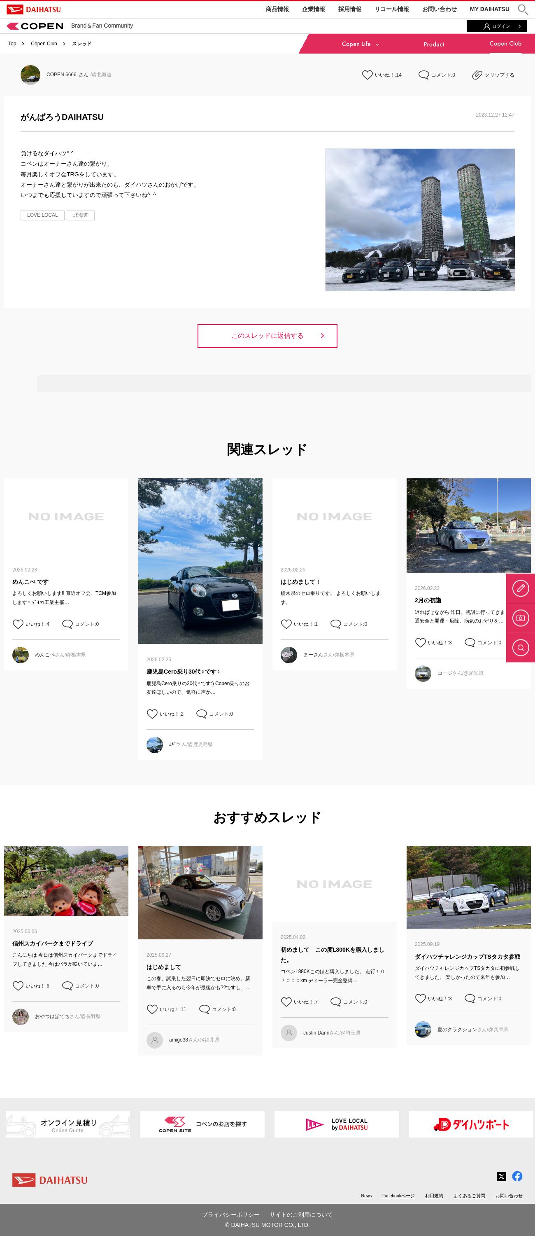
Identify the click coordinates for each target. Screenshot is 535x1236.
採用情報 (349, 9)
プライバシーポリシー (231, 1214)
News (366, 1195)
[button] (523, 9)
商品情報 (277, 9)
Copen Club (44, 44)
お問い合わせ (439, 9)
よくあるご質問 (469, 1195)
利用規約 (434, 1195)
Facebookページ (398, 1195)
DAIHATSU (33, 9)
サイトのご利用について (301, 1214)
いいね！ (385, 75)
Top (12, 44)
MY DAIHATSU (489, 9)
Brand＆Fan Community (70, 25)
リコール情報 (391, 9)
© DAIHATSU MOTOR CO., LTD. (267, 1225)
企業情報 (313, 9)
